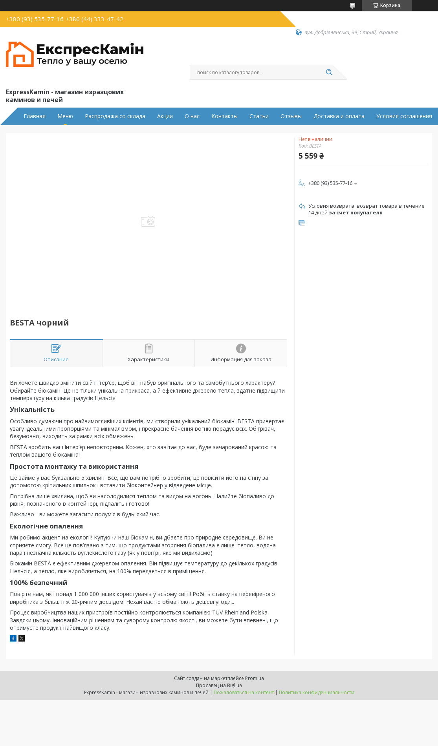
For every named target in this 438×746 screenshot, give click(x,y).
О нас (192, 116)
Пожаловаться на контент (244, 692)
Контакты (224, 116)
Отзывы (291, 116)
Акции (165, 116)
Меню (65, 116)
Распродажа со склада (115, 116)
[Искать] (329, 73)
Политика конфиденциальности (316, 692)
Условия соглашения (404, 116)
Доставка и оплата (339, 116)
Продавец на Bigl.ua (219, 685)
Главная (35, 116)
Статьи (259, 116)
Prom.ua (254, 678)
